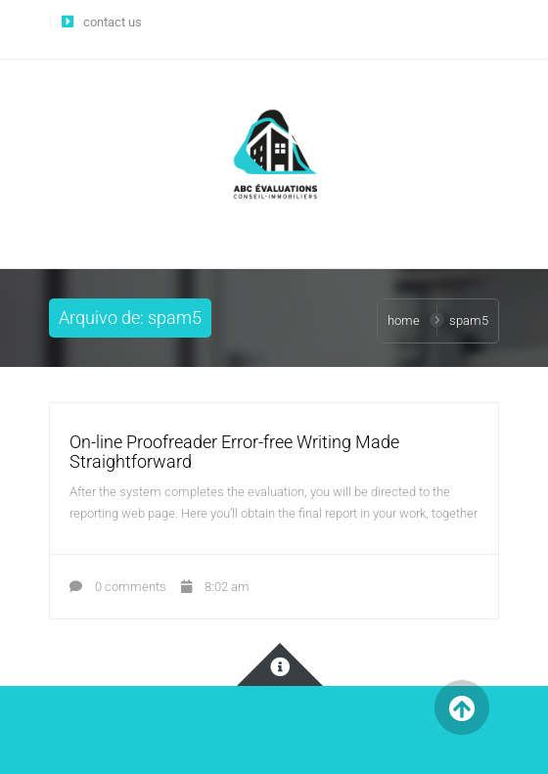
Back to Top (461, 708)
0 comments (117, 586)
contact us (112, 22)
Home (404, 320)
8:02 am (215, 586)
